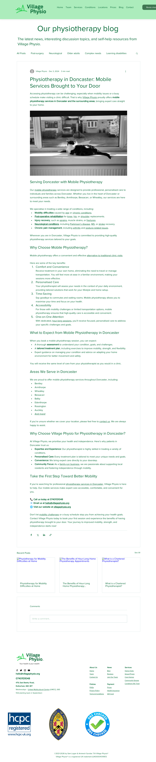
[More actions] (125, 71)
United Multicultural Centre (39, 689)
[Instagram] (25, 670)
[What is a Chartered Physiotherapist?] (121, 568)
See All (137, 552)
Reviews (110, 674)
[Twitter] (21, 670)
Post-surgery (37, 53)
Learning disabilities (116, 53)
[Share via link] (50, 535)
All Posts (21, 53)
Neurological (55, 53)
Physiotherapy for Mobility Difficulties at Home (33, 584)
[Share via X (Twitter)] (37, 535)
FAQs (92, 687)
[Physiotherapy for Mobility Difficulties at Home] (36, 568)
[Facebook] (17, 670)
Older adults (73, 53)
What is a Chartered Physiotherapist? (115, 584)
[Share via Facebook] (31, 535)
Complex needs (93, 53)
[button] (137, 53)
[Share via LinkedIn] (44, 535)
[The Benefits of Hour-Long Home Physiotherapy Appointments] (79, 568)
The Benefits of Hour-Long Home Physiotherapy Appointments (76, 584)
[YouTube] (29, 670)
